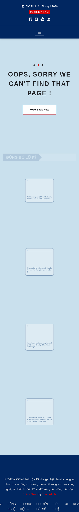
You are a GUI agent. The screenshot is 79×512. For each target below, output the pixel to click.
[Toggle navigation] (39, 32)
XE (67, 504)
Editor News (30, 494)
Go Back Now (39, 109)
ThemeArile (49, 494)
